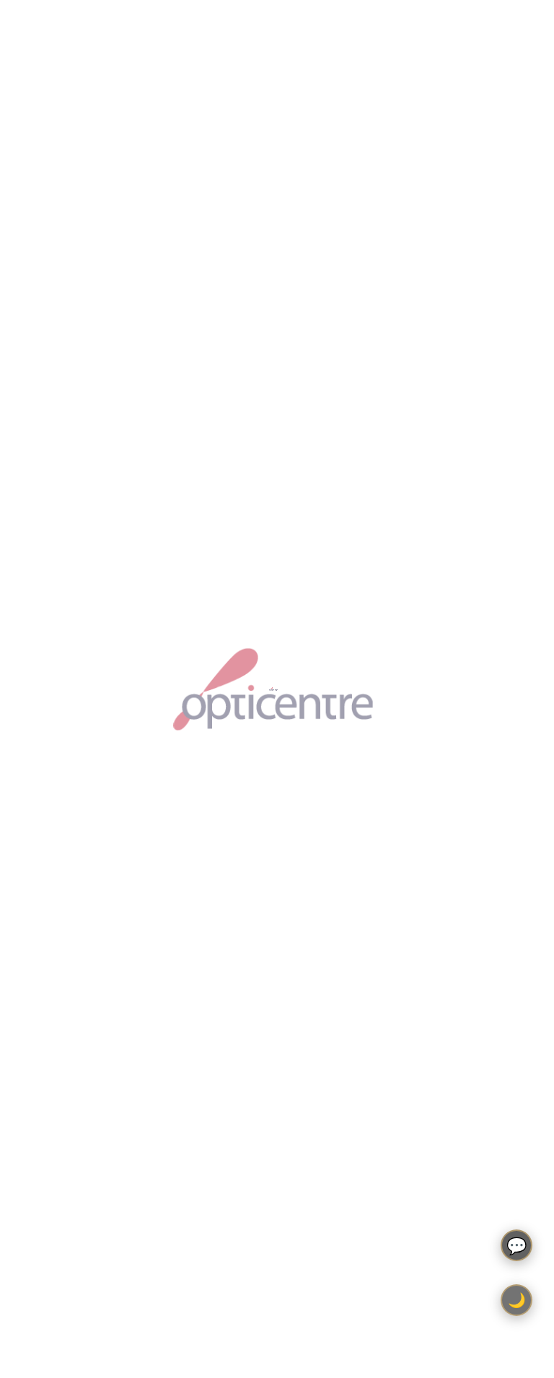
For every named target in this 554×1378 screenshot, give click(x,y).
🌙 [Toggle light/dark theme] (517, 1300)
